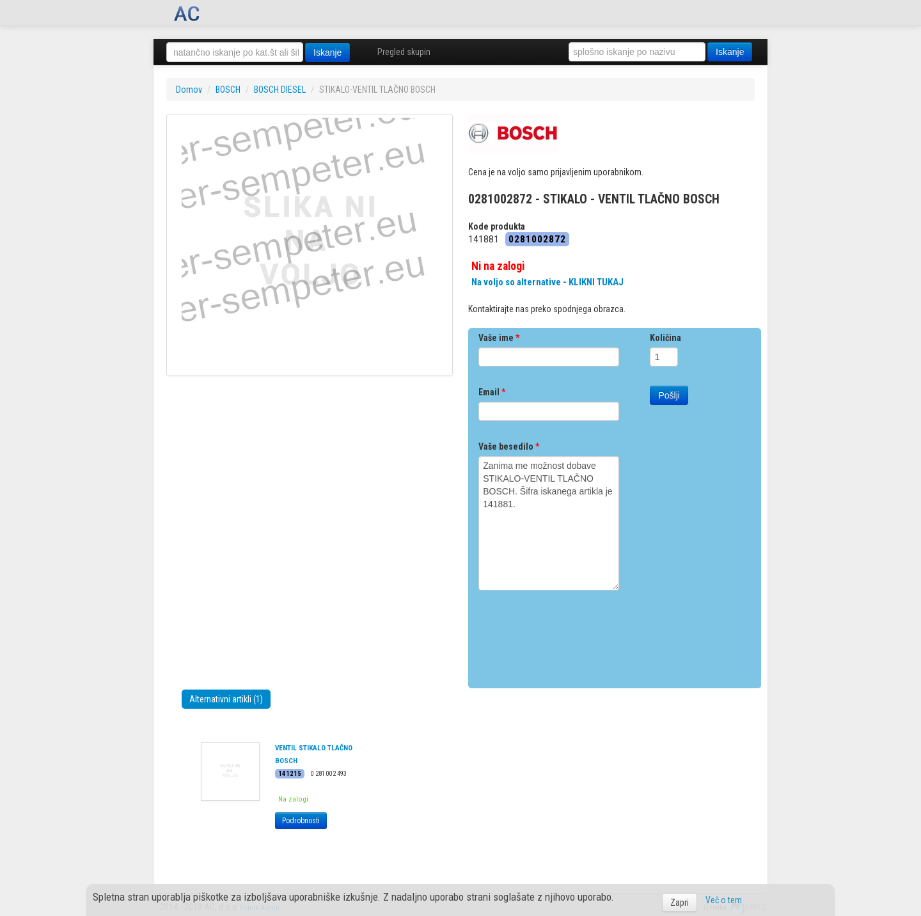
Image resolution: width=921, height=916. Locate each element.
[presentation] (575, 634)
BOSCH (228, 89)
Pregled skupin (403, 52)
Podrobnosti (301, 820)
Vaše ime (498, 338)
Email (491, 392)
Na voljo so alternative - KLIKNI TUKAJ (547, 282)
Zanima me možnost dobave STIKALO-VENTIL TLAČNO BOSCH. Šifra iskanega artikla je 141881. (548, 523)
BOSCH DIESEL (280, 89)
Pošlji (668, 395)
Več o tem (723, 900)
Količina (665, 338)
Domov (189, 89)
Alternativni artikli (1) (226, 699)
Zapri (679, 902)
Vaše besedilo (508, 446)
